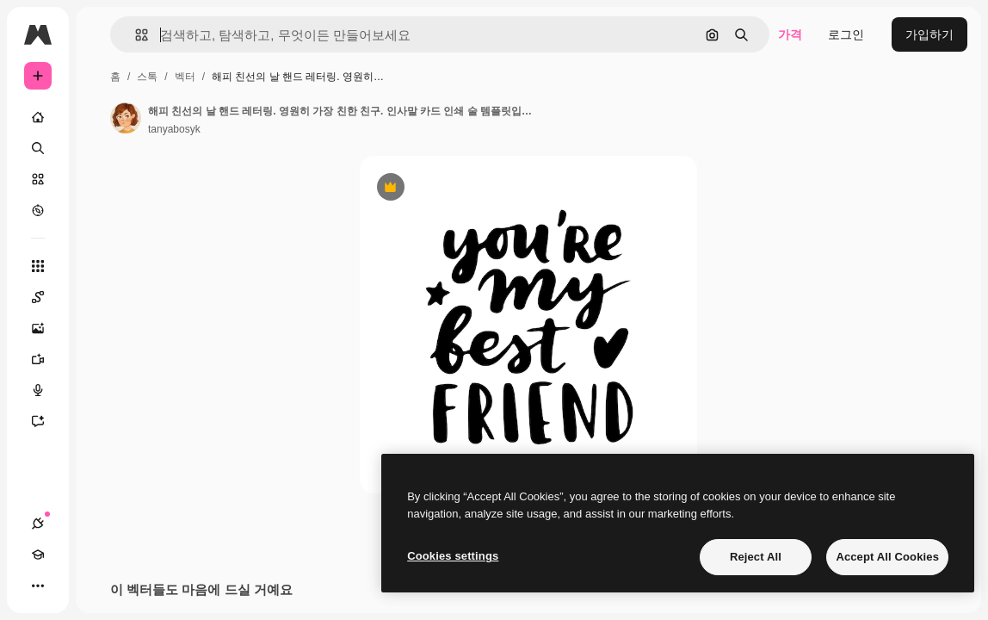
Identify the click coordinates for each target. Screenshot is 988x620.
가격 (790, 34)
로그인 (846, 34)
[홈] (38, 117)
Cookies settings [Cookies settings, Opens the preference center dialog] (452, 555)
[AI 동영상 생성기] (46, 359)
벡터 (185, 77)
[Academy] (38, 554)
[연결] (38, 523)
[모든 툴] (38, 266)
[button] (134, 34)
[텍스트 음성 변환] (46, 390)
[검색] (38, 148)
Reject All (755, 556)
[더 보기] (38, 585)
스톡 (147, 77)
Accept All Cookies (887, 556)
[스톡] (38, 179)
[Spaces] (46, 297)
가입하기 (929, 34)
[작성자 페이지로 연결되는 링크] (125, 117)
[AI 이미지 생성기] (46, 328)
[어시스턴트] (46, 421)
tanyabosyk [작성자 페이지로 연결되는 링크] (174, 129)
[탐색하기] (38, 210)
